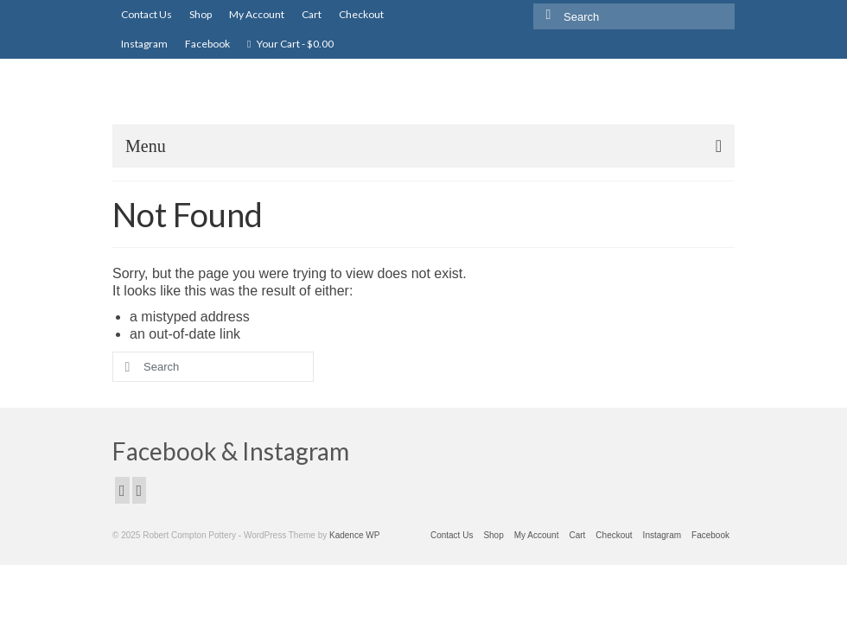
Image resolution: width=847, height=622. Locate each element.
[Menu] (423, 146)
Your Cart (290, 43)
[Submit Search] (546, 14)
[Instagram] (139, 490)
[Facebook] (122, 490)
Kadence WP (354, 535)
